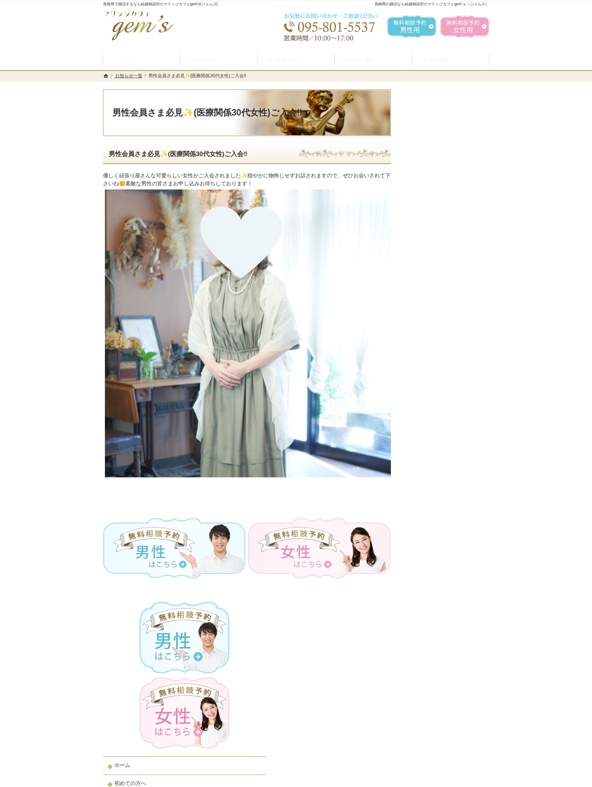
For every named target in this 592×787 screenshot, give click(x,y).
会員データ (423, 455)
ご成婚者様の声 (428, 437)
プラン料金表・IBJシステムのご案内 (445, 308)
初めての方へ (426, 271)
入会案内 (426, 288)
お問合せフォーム (436, 749)
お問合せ (420, 419)
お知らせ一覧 (426, 491)
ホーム (418, 253)
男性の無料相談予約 (434, 383)
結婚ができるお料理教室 (439, 329)
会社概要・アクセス (434, 473)
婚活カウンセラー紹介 (436, 365)
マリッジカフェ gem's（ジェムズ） (206, 779)
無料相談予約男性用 (411, 26)
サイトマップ (426, 545)
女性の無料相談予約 (434, 401)
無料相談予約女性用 (464, 26)
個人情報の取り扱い (434, 509)
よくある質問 (426, 347)
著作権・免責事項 (431, 527)
